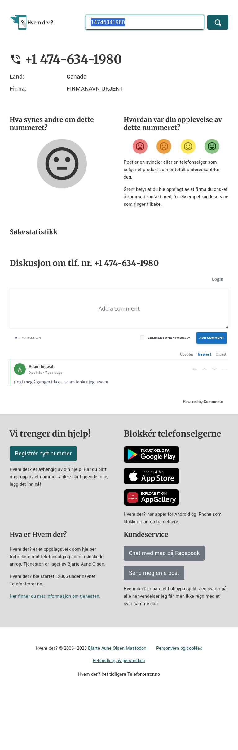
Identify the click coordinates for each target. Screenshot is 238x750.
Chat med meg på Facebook (164, 608)
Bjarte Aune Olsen (106, 703)
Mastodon (136, 703)
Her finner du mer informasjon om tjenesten (54, 651)
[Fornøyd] (188, 146)
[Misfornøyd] (163, 146)
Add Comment (211, 392)
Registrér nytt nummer (43, 508)
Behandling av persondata (119, 715)
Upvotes (186, 408)
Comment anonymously (169, 392)
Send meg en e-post (154, 627)
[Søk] (217, 22)
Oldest (221, 408)
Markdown (28, 392)
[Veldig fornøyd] (212, 146)
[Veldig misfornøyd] (140, 146)
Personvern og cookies (179, 703)
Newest (204, 408)
